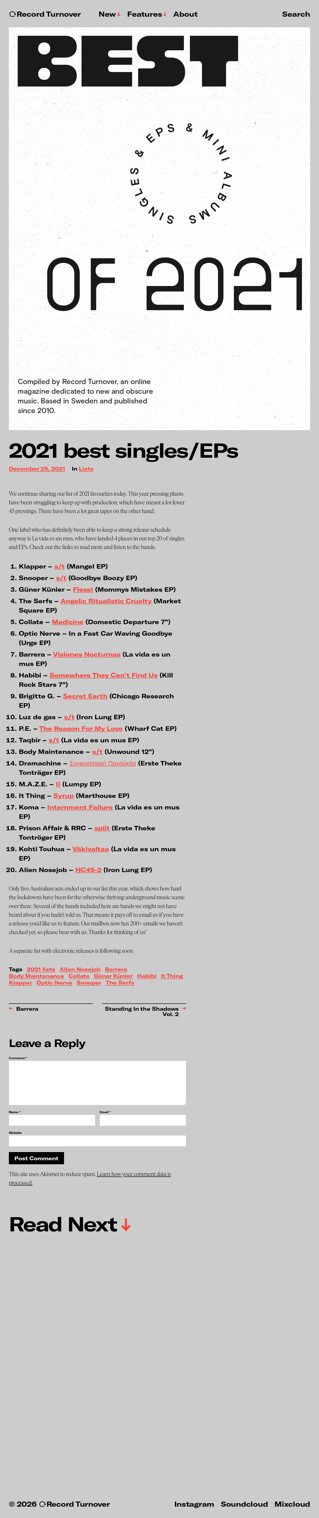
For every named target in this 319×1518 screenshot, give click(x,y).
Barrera (116, 969)
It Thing (172, 976)
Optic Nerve (54, 983)
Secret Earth (85, 696)
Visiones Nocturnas (87, 654)
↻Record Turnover (45, 14)
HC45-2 (88, 869)
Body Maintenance (36, 976)
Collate (78, 976)
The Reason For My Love (81, 728)
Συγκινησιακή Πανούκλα (103, 763)
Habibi (146, 976)
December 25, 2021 (37, 469)
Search (296, 14)
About (185, 14)
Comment (18, 1058)
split (102, 828)
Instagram (194, 1504)
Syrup (63, 795)
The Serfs (120, 983)
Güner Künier (113, 976)
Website (15, 1132)
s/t (59, 566)
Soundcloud (244, 1504)
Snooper (89, 983)
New (107, 14)
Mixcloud (292, 1504)
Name (14, 1112)
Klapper (20, 983)
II (58, 784)
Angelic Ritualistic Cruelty (106, 601)
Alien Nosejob (80, 969)
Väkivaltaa (90, 849)
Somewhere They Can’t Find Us (104, 675)
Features (144, 14)
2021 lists (41, 969)
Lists (86, 469)
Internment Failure (80, 807)
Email (105, 1112)
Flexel (83, 589)
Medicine (68, 621)
